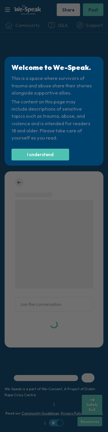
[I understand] (40, 154)
